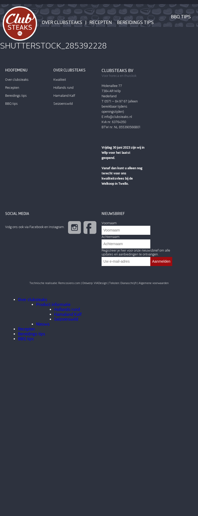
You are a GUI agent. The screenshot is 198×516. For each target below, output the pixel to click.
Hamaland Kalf (64, 96)
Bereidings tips (135, 22)
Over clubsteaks (62, 22)
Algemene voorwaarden (154, 283)
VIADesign (100, 283)
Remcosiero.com (69, 283)
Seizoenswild (63, 104)
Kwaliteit (59, 80)
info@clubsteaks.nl (118, 117)
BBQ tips (181, 17)
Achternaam (111, 237)
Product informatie (53, 304)
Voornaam (109, 223)
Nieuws (43, 324)
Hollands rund (63, 88)
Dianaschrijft (128, 283)
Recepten (100, 22)
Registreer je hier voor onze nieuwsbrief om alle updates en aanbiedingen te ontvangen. (136, 252)
